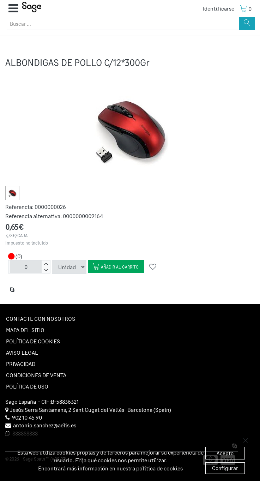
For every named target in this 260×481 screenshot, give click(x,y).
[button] (13, 8)
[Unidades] (26, 266)
